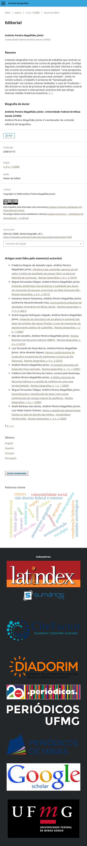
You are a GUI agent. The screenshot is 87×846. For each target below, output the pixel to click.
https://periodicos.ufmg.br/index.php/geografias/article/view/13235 (37, 237)
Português (10, 458)
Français (9, 453)
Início (7, 12)
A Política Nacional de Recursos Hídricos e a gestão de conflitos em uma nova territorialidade (43, 381)
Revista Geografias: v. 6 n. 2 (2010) (57, 277)
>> (12, 425)
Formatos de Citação (16, 243)
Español (9, 448)
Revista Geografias (18, 3)
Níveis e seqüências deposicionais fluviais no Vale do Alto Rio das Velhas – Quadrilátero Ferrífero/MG (46, 414)
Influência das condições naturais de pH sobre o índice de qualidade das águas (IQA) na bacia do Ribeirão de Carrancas (45, 273)
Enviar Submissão (16, 473)
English (9, 443)
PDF (10, 135)
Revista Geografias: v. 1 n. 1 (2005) (61, 369)
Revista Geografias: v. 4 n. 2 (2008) (47, 418)
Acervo (17, 12)
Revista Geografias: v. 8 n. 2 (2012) (31, 294)
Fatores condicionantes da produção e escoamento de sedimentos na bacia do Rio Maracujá (43, 356)
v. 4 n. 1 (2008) (32, 12)
